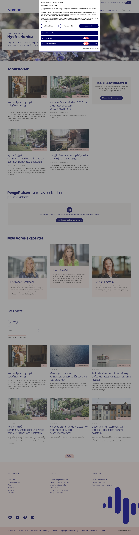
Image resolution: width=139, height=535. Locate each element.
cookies (75, 19)
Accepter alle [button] (89, 26)
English (43, 5)
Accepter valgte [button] (69, 26)
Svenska (51, 5)
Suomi (55, 5)
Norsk (46, 5)
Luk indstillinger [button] (48, 26)
